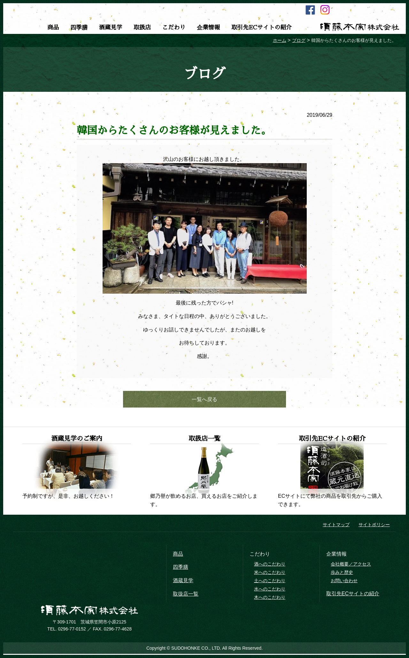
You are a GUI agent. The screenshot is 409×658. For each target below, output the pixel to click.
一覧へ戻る (204, 399)
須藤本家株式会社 (359, 26)
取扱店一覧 (185, 595)
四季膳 (79, 27)
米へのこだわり (269, 573)
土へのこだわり (269, 581)
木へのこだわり (269, 598)
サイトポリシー (374, 525)
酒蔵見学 (110, 27)
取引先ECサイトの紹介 (261, 27)
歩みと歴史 (342, 573)
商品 (53, 27)
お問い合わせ (344, 581)
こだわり (173, 27)
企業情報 (208, 27)
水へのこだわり (269, 590)
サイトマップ (336, 525)
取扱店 (142, 27)
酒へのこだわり (269, 565)
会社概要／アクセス (351, 565)
